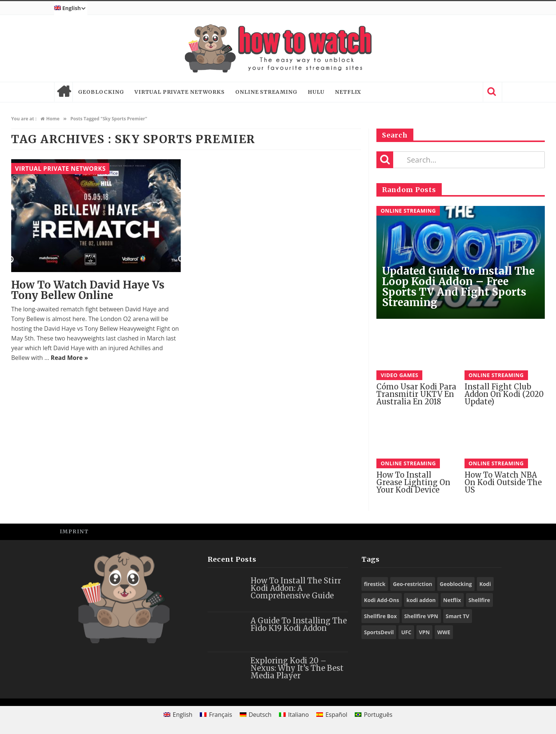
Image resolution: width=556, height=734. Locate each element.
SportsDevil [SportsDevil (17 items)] (379, 632)
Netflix (348, 92)
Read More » (69, 358)
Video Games (399, 375)
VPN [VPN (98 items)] (424, 632)
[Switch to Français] (216, 714)
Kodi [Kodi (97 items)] (485, 583)
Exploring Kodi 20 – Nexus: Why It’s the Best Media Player (297, 668)
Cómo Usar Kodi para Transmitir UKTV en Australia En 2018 (416, 394)
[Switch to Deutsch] (256, 714)
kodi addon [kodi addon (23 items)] (421, 600)
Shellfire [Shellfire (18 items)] (479, 600)
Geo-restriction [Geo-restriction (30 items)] (412, 583)
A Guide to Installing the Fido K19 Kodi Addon (299, 624)
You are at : (24, 118)
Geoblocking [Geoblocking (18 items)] (456, 583)
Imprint (74, 531)
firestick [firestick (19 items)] (375, 583)
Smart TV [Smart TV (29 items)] (457, 616)
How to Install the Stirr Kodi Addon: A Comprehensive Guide (296, 588)
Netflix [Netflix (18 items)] (452, 600)
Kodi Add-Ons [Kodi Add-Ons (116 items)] (381, 600)
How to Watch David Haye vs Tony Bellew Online (87, 290)
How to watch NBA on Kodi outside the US (503, 482)
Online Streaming (266, 92)
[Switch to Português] (373, 714)
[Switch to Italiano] (294, 714)
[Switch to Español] (332, 714)
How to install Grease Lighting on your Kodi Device (413, 482)
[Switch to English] (178, 714)
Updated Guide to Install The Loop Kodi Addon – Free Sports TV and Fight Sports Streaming (458, 287)
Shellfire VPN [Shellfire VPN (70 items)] (421, 616)
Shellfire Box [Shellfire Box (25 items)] (380, 616)
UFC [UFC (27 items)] (406, 632)
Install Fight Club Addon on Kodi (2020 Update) (504, 394)
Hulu (316, 92)
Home (63, 92)
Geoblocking (101, 92)
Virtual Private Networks (179, 92)
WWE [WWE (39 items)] (443, 632)
